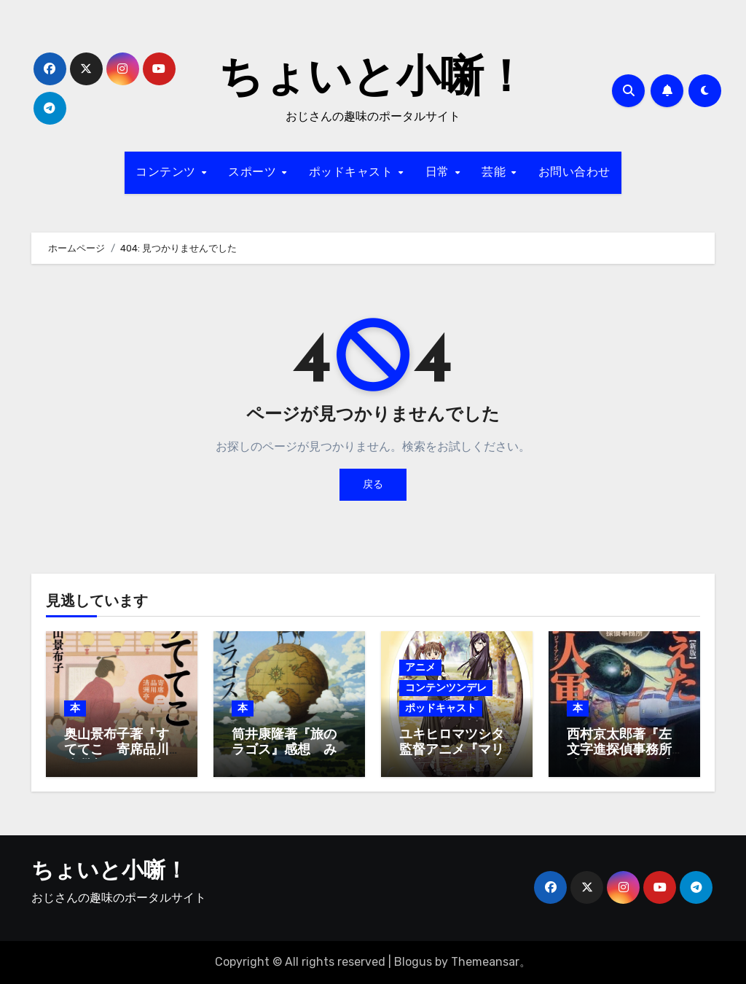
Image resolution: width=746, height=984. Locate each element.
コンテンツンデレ (446, 688)
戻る (373, 484)
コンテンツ (168, 173)
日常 (439, 173)
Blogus (413, 962)
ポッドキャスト (353, 173)
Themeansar (485, 962)
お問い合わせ (574, 173)
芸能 (496, 173)
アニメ (420, 667)
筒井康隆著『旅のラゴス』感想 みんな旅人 (284, 750)
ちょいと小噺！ (373, 80)
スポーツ (254, 173)
